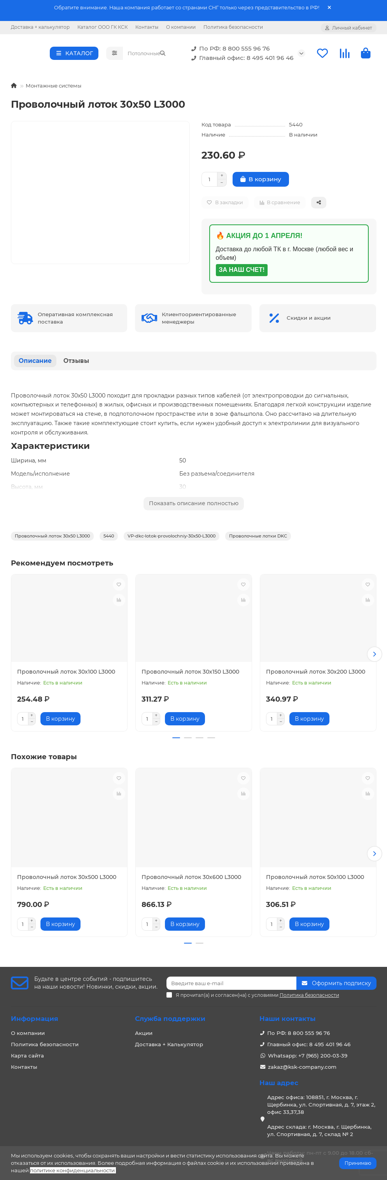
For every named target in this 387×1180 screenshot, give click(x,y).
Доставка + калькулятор (40, 27)
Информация (34, 1015)
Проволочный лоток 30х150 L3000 (190, 674)
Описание (35, 363)
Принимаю (358, 1163)
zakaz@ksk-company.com (302, 1063)
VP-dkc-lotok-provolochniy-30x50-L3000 (171, 538)
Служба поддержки (170, 1015)
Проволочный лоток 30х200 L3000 (315, 674)
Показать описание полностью (193, 505)
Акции (143, 1029)
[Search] (147, 54)
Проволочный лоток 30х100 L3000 (66, 674)
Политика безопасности (233, 27)
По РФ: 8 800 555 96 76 (229, 50)
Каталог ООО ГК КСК (102, 27)
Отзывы (76, 363)
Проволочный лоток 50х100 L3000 (315, 876)
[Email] (231, 979)
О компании (181, 27)
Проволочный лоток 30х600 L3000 (191, 876)
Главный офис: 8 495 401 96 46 (241, 59)
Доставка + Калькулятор (169, 1040)
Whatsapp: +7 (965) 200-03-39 (307, 1052)
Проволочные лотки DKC (258, 538)
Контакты (146, 27)
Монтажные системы (53, 88)
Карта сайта (27, 1052)
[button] (374, 655)
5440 (108, 538)
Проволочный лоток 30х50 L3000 (52, 538)
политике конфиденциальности (72, 1170)
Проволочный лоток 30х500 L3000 (66, 876)
